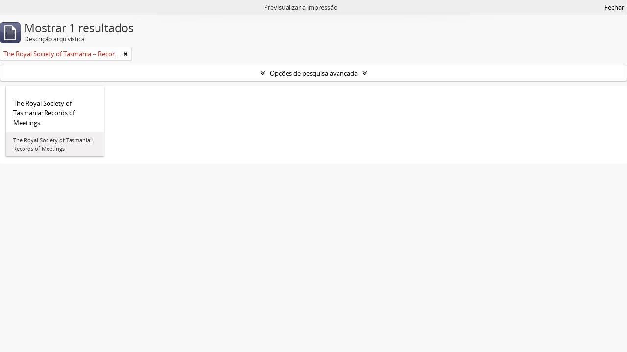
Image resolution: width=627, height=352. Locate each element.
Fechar (614, 7)
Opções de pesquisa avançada (314, 73)
